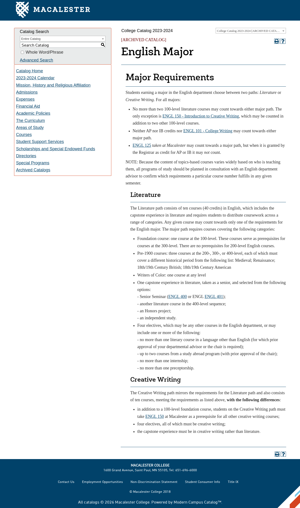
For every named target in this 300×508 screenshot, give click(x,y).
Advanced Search (36, 60)
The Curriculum (30, 120)
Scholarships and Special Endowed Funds (55, 149)
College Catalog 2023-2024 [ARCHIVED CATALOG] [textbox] (250, 31)
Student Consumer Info (202, 482)
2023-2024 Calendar (35, 78)
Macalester (53, 10)
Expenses (25, 99)
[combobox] (251, 30)
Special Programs (32, 163)
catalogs (91, 502)
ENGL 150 (154, 416)
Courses (24, 134)
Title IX (233, 482)
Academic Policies (33, 113)
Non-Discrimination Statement (154, 482)
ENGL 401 (214, 296)
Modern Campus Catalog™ (197, 502)
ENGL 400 (177, 296)
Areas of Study (30, 127)
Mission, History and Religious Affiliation (53, 85)
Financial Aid (28, 106)
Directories (26, 156)
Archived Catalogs (33, 170)
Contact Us (66, 482)
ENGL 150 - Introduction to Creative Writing (200, 116)
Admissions (27, 92)
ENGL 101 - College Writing (207, 131)
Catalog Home (29, 71)
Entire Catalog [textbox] (31, 38)
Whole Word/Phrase (45, 52)
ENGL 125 (142, 145)
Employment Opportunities (102, 482)
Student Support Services (40, 141)
